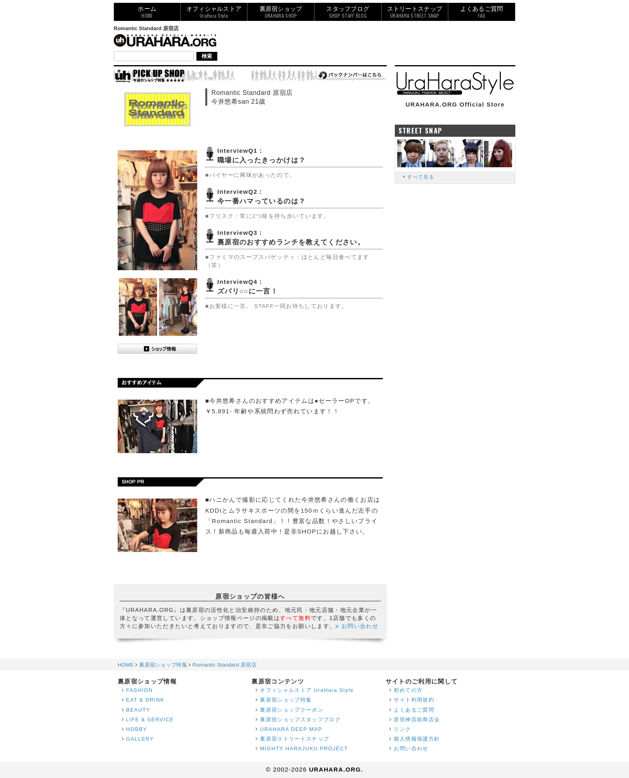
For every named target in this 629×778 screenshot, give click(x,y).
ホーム (147, 12)
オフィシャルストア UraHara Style (306, 690)
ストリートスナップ (415, 12)
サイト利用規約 (414, 700)
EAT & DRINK (145, 700)
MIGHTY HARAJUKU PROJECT (304, 748)
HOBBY (136, 729)
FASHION (139, 690)
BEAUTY (138, 710)
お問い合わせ (356, 626)
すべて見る (420, 177)
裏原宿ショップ (280, 12)
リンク (402, 729)
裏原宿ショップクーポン (291, 710)
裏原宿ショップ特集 (286, 700)
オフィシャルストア (214, 12)
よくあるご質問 (481, 12)
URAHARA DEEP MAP (291, 729)
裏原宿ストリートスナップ (294, 739)
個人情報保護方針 (417, 739)
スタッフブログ (347, 12)
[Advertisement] (369, 43)
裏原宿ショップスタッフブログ (300, 719)
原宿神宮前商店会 (417, 719)
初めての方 (408, 690)
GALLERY (140, 739)
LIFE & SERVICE (150, 719)
